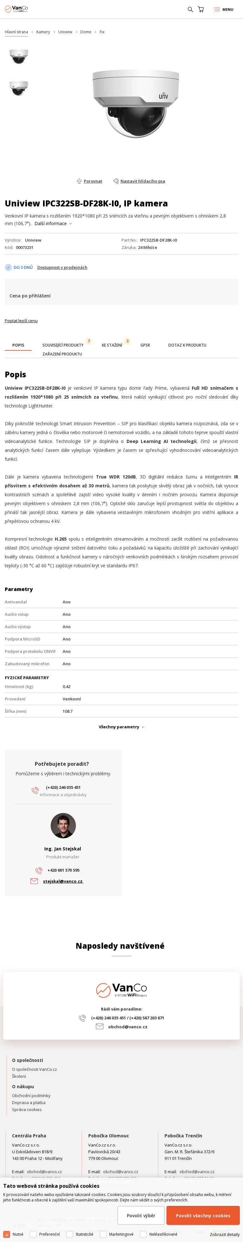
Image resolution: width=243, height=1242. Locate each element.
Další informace (50, 223)
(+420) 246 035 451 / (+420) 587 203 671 (127, 1018)
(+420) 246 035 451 (63, 787)
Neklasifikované (163, 1234)
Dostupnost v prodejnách (62, 267)
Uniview (65, 32)
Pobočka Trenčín (183, 1136)
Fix (102, 32)
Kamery (43, 32)
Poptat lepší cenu (21, 320)
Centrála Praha (29, 1136)
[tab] (18, 346)
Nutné (18, 1234)
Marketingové (121, 1234)
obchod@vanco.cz (127, 1027)
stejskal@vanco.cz (63, 881)
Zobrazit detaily (225, 1234)
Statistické (84, 1234)
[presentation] (18, 345)
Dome (85, 32)
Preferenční (49, 1234)
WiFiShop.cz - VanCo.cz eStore (28, 9)
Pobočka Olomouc (108, 1136)
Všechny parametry (119, 727)
